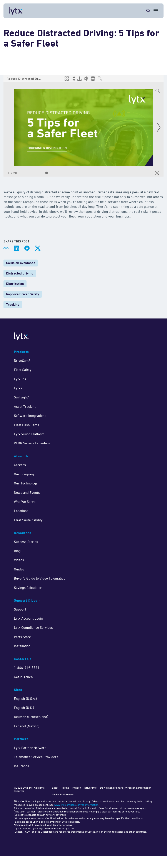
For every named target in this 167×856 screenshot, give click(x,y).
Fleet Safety (23, 370)
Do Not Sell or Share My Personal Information (125, 787)
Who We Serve (24, 502)
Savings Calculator (28, 588)
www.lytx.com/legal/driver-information (76, 804)
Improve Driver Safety (22, 294)
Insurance (21, 766)
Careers (20, 465)
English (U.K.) (24, 708)
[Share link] (6, 248)
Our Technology (26, 483)
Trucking (13, 304)
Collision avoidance (20, 263)
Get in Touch (23, 677)
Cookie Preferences (63, 794)
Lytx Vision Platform (29, 434)
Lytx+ (18, 388)
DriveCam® (22, 360)
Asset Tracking (25, 406)
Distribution (15, 284)
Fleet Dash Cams (26, 425)
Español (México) (26, 726)
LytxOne (20, 379)
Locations (21, 511)
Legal (55, 787)
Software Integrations (30, 415)
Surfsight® (21, 397)
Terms (65, 787)
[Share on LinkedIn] (16, 248)
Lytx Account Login (28, 618)
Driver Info (90, 787)
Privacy (76, 787)
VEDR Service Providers (32, 443)
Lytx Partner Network (30, 748)
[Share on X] (37, 248)
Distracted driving (19, 273)
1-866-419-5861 (26, 667)
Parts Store (22, 637)
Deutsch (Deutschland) (31, 717)
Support (20, 609)
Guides (19, 569)
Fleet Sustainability (28, 520)
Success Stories (26, 542)
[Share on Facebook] (27, 248)
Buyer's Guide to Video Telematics (39, 578)
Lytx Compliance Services (33, 627)
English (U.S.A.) (25, 698)
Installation (22, 646)
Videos (19, 560)
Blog (17, 551)
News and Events (27, 492)
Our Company (24, 474)
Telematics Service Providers (36, 757)
